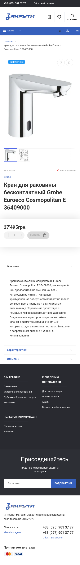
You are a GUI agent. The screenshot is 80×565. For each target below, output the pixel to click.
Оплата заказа (50, 396)
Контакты (9, 402)
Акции (45, 401)
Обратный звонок (44, 3)
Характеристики (39, 349)
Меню (8, 31)
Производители (13, 426)
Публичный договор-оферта (20, 397)
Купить (38, 235)
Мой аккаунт (67, 30)
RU (77, 31)
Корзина (72, 17)
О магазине (10, 386)
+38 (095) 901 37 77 (15, 3)
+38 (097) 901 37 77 (58, 533)
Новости (9, 431)
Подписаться (63, 483)
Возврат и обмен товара (56, 407)
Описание (39, 266)
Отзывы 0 (39, 359)
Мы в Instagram (13, 532)
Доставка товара (52, 391)
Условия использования (18, 391)
